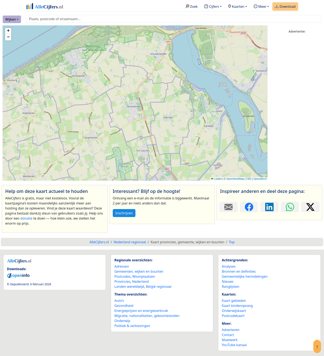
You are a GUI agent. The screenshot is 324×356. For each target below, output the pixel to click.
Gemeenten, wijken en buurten (138, 271)
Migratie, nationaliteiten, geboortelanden (147, 315)
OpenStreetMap (235, 178)
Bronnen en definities (239, 271)
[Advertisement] (297, 100)
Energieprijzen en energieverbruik (141, 310)
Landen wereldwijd (129, 286)
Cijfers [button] (211, 6)
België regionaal (159, 286)
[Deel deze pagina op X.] (310, 207)
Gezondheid (123, 305)
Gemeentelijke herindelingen (245, 276)
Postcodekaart (233, 315)
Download (285, 6)
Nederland (140, 281)
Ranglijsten (230, 286)
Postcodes (122, 276)
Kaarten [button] (236, 6)
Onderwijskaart (234, 310)
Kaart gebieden (234, 300)
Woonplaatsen (143, 276)
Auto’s (119, 300)
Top (232, 242)
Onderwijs (122, 320)
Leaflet (216, 178)
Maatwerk (229, 340)
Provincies (122, 281)
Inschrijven (124, 213)
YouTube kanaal (234, 345)
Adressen (121, 266)
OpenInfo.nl (259, 178)
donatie (26, 218)
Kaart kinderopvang (237, 305)
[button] (8, 31)
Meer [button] (260, 6)
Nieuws (227, 281)
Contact (228, 334)
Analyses (229, 266)
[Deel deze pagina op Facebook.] (249, 207)
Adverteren (230, 329)
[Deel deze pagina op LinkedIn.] (269, 207)
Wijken (10, 19)
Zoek (191, 6)
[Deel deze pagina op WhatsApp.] (290, 207)
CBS (248, 178)
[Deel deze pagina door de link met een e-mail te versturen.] (228, 207)
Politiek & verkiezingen (132, 325)
